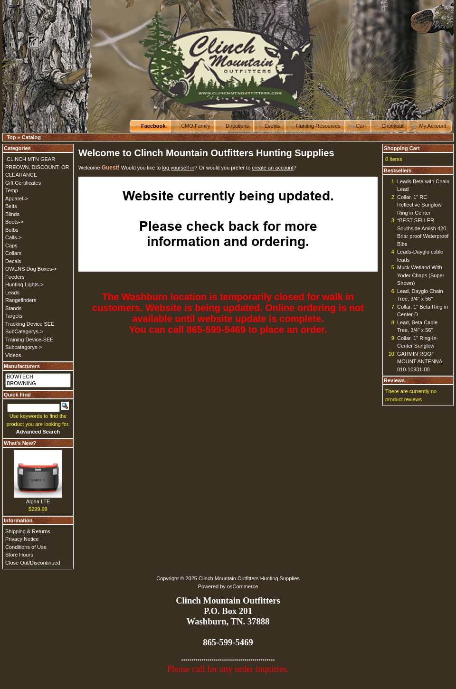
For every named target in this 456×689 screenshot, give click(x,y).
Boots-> (14, 222)
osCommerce (242, 586)
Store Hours (19, 554)
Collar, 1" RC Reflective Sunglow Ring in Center (419, 205)
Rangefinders (20, 300)
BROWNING (38, 383)
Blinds (12, 214)
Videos (13, 355)
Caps (11, 245)
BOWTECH (38, 377)
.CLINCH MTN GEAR (30, 159)
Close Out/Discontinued (32, 563)
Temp (11, 190)
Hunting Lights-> (24, 284)
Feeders (14, 277)
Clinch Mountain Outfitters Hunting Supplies (249, 578)
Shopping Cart (402, 148)
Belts (11, 206)
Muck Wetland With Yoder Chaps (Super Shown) (420, 275)
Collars (13, 253)
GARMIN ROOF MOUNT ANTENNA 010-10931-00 (419, 361)
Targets (13, 316)
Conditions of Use (26, 547)
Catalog (31, 137)
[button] (150, 126)
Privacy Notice (21, 539)
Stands (13, 308)
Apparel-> (16, 198)
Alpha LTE (38, 501)
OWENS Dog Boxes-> (31, 269)
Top (11, 137)
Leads (12, 292)
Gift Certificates (23, 183)
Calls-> (13, 237)
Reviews (394, 380)
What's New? (20, 443)
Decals (13, 261)
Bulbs (12, 230)
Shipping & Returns (27, 531)
